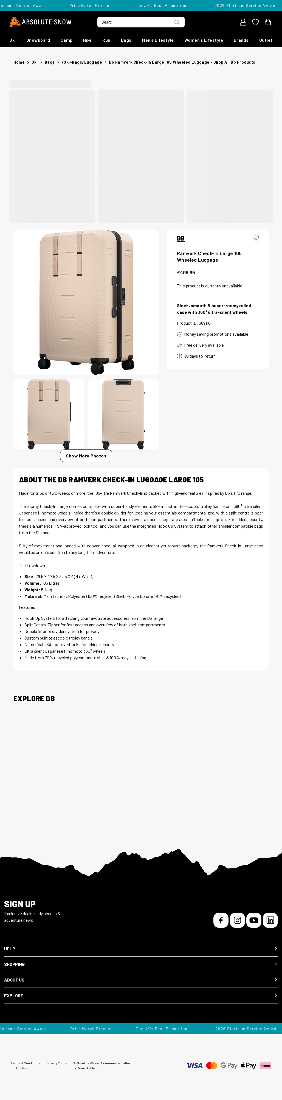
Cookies (22, 1068)
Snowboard (38, 40)
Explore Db (34, 698)
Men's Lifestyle (158, 40)
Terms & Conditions (25, 1063)
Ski (12, 40)
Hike (87, 40)
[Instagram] (237, 920)
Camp (67, 40)
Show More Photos (86, 455)
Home (19, 62)
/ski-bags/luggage (82, 62)
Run (106, 40)
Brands (241, 40)
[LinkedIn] (270, 920)
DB (181, 238)
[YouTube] (253, 920)
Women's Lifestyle (203, 40)
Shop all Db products (234, 62)
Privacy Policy (56, 1063)
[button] (141, 949)
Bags (126, 40)
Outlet (266, 40)
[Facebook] (221, 920)
